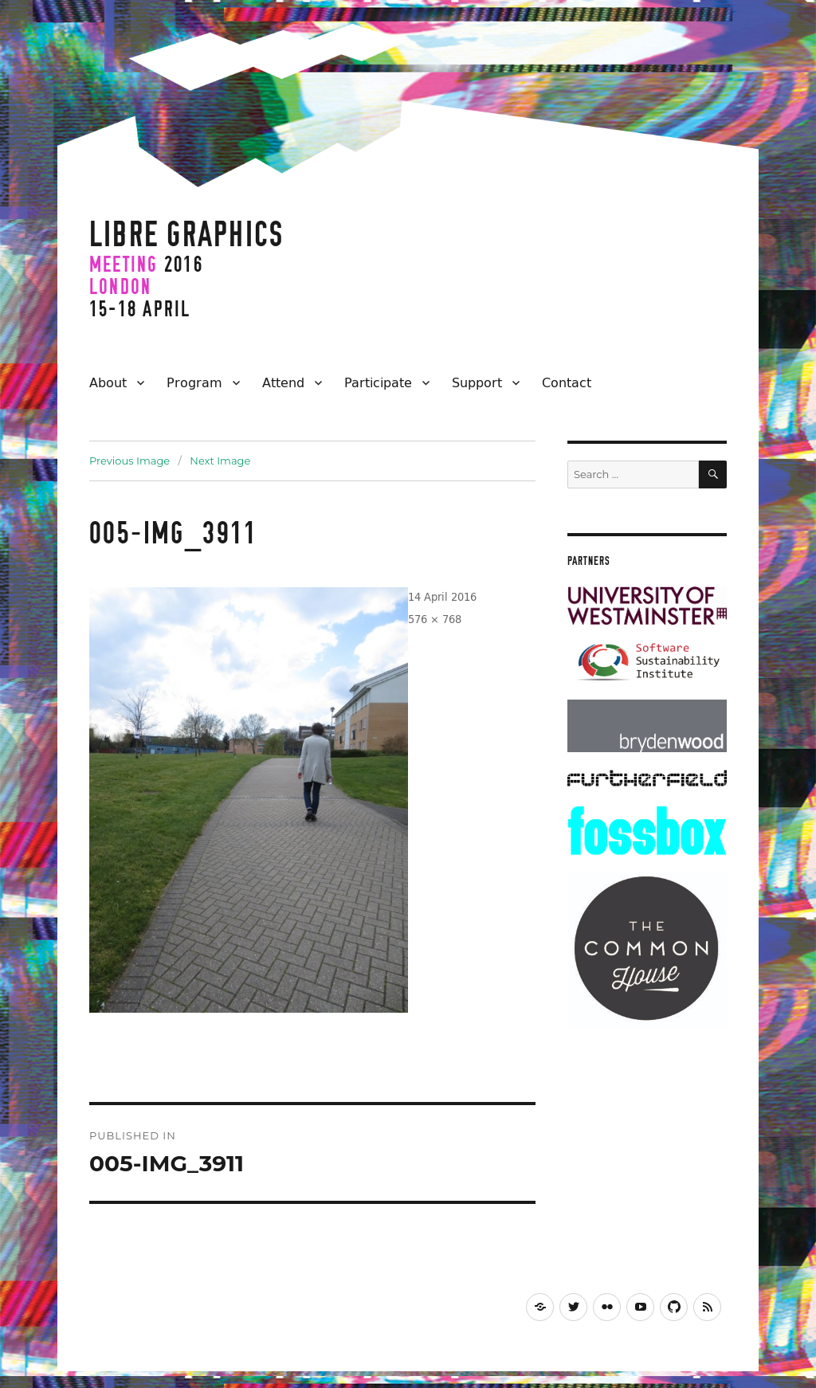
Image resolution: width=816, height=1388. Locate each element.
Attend (283, 382)
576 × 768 (434, 619)
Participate (378, 382)
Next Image (220, 460)
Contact (566, 382)
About (108, 382)
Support (477, 382)
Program (194, 382)
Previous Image (129, 460)
